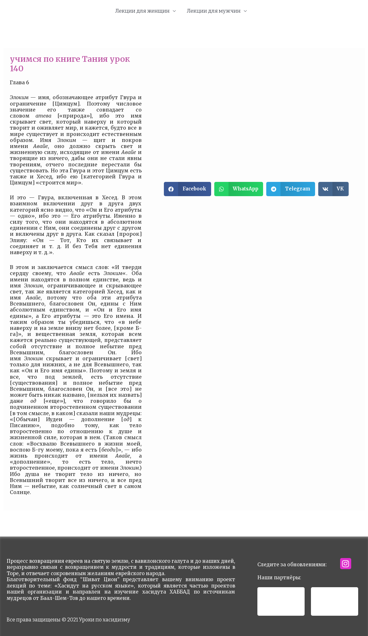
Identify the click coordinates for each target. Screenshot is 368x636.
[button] (187, 189)
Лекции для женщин (142, 11)
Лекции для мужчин (214, 11)
